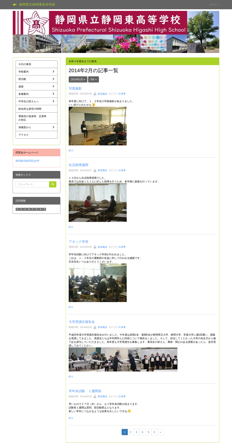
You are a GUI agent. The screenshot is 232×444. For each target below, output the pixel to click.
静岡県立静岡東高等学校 (37, 4)
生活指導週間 (78, 165)
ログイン (214, 4)
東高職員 (100, 93)
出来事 (122, 93)
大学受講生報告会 (82, 322)
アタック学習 (78, 241)
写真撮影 (75, 88)
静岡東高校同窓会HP (27, 160)
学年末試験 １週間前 (85, 391)
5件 (93, 79)
